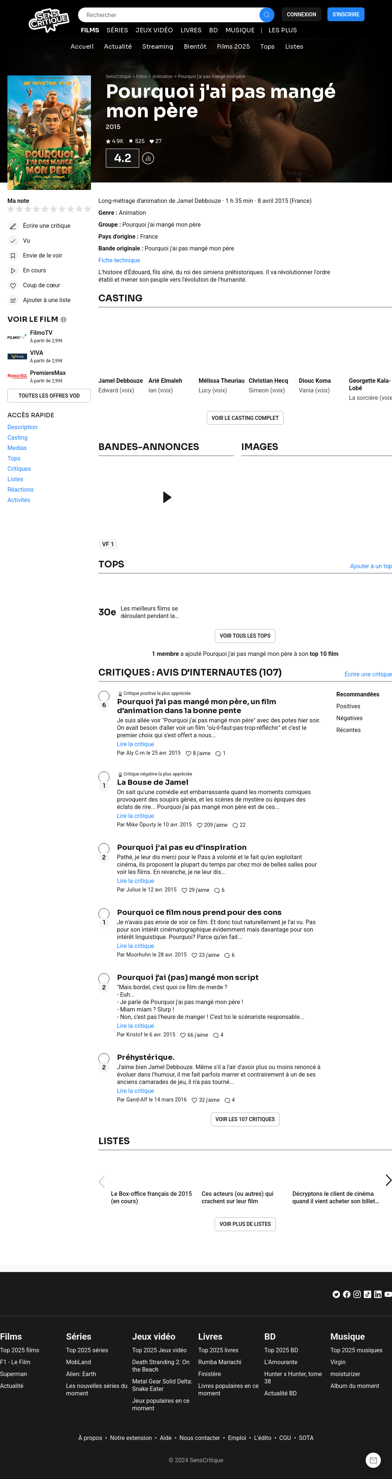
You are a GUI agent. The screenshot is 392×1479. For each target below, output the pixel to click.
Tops (111, 564)
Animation (163, 76)
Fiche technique (119, 260)
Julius (133, 890)
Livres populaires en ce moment (228, 1389)
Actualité (11, 1385)
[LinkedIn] (378, 1296)
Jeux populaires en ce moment (161, 1404)
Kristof (134, 1035)
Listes (114, 1141)
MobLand (78, 1362)
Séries (78, 1336)
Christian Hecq (268, 380)
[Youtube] (388, 1296)
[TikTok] (367, 1296)
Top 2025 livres (218, 1350)
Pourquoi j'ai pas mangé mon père (211, 76)
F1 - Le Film (15, 1362)
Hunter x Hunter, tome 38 (293, 1377)
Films (141, 76)
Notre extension (131, 1437)
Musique (347, 1336)
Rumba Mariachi (219, 1362)
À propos (90, 1437)
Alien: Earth (81, 1374)
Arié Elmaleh (165, 380)
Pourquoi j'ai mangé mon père (161, 224)
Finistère (209, 1374)
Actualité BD (280, 1393)
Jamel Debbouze (120, 380)
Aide (166, 1437)
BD (270, 1336)
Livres (210, 1336)
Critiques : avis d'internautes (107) (190, 672)
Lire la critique (135, 744)
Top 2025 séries (87, 1350)
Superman (13, 1374)
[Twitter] (336, 1296)
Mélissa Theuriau (222, 380)
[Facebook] (346, 1296)
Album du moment (354, 1385)
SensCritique (118, 76)
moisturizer (345, 1374)
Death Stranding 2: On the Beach (160, 1366)
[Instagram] (357, 1296)
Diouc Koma (315, 380)
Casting (120, 298)
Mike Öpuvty (141, 825)
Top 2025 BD (281, 1350)
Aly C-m (135, 753)
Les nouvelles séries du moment (96, 1389)
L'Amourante (280, 1362)
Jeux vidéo (154, 1336)
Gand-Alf (136, 1100)
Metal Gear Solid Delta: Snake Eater (162, 1385)
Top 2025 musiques (356, 1350)
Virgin (338, 1362)
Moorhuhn (138, 955)
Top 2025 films (19, 1350)
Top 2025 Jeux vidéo (159, 1350)
